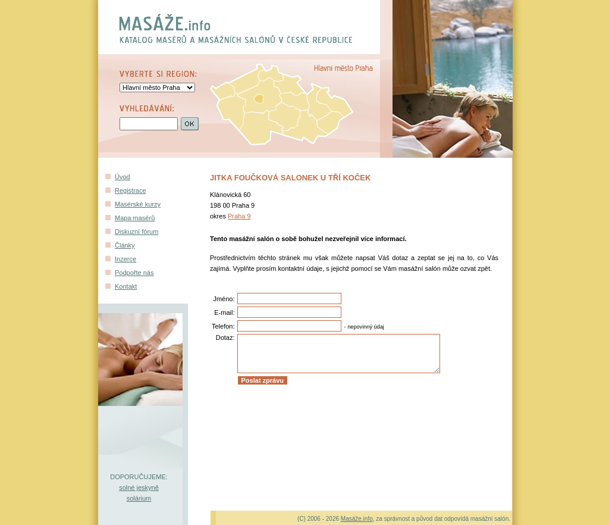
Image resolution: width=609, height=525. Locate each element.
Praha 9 (239, 216)
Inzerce (125, 258)
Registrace (130, 190)
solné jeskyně (139, 487)
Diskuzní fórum (136, 231)
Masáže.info (357, 518)
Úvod (122, 176)
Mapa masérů (135, 217)
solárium (139, 498)
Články (125, 245)
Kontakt (126, 286)
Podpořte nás (134, 272)
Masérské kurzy (138, 204)
